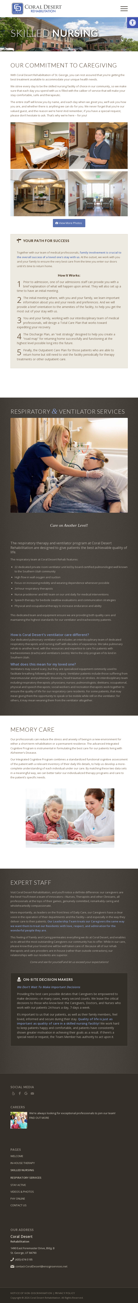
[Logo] (57, 8)
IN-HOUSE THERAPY (22, 1163)
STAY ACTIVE (18, 1185)
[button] (132, 22)
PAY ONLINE (17, 1198)
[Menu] (122, 8)
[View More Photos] (69, 223)
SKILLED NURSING (22, 1170)
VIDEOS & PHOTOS (22, 1192)
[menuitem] (122, 8)
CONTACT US (18, 1205)
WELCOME (16, 1156)
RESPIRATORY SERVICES (25, 1177)
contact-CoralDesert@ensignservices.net (41, 1266)
